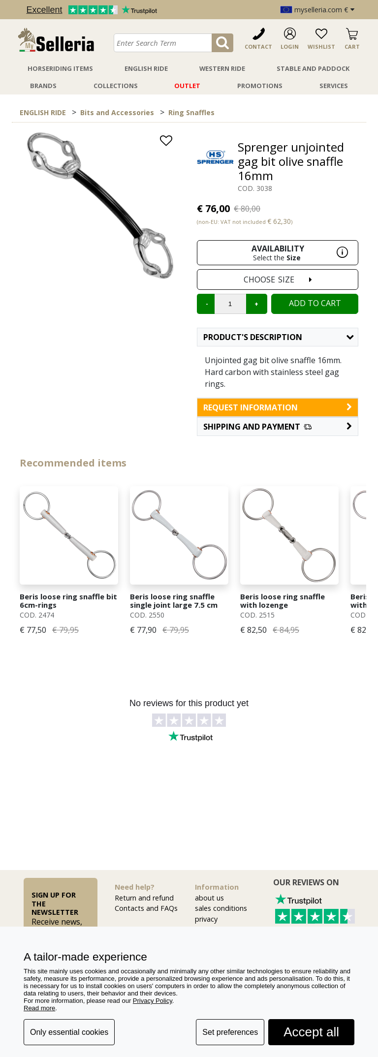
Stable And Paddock (313, 68)
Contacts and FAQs (146, 908)
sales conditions (221, 908)
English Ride (146, 68)
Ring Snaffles (191, 112)
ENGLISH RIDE (43, 112)
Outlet (187, 85)
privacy (206, 919)
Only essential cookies (69, 1032)
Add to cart (315, 303)
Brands (43, 85)
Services (333, 85)
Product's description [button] (278, 337)
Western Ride (222, 68)
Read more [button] (39, 1008)
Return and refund (144, 897)
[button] (277, 426)
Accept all (311, 1032)
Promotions (260, 85)
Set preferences (230, 1032)
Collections (116, 85)
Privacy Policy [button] (152, 1000)
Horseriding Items (60, 68)
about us (209, 897)
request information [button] (277, 407)
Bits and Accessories (117, 112)
